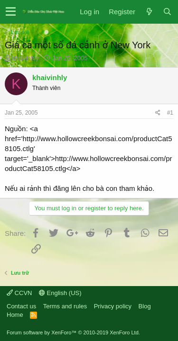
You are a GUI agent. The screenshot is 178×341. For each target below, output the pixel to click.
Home (15, 314)
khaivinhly (25, 58)
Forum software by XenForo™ (73, 332)
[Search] (167, 11)
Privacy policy (112, 306)
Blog (145, 306)
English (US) (60, 292)
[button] (10, 12)
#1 (170, 112)
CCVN (19, 292)
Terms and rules (65, 306)
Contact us (21, 306)
